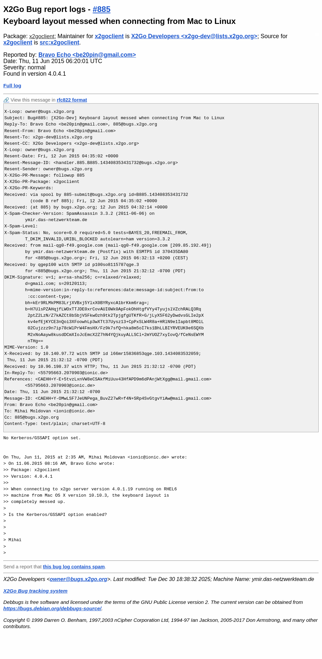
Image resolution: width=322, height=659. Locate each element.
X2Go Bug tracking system (35, 591)
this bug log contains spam (74, 566)
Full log (12, 85)
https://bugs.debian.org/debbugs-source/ (52, 608)
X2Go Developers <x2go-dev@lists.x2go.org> (194, 36)
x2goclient (41, 36)
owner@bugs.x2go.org (78, 579)
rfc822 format (72, 100)
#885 (101, 9)
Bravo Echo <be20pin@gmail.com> (87, 54)
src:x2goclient (59, 42)
